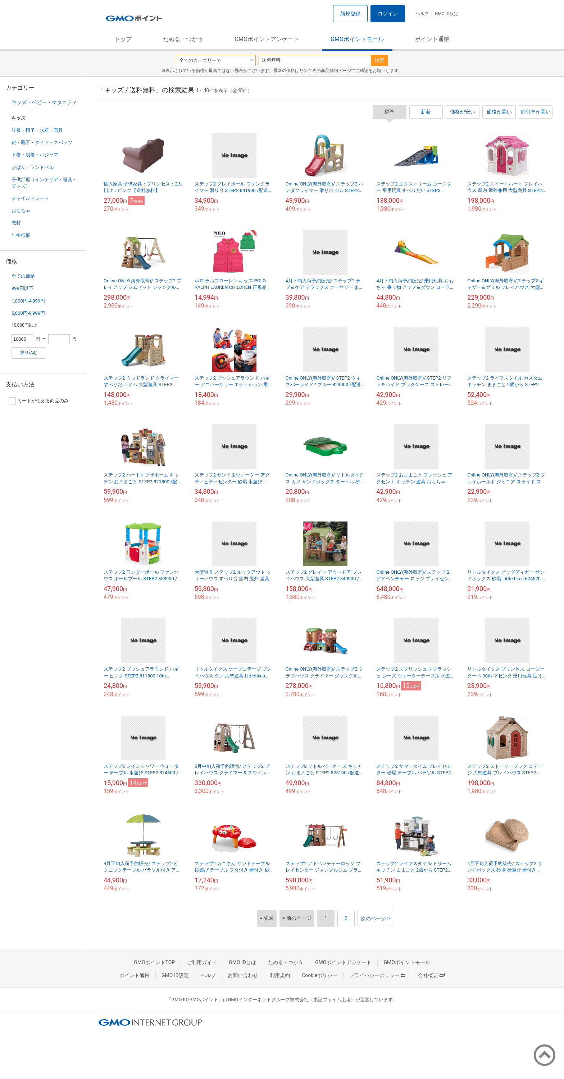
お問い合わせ (243, 975)
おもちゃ (21, 210)
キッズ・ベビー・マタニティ (44, 102)
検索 (379, 60)
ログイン (388, 14)
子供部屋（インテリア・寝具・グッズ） (44, 183)
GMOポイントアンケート (267, 39)
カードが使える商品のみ (39, 400)
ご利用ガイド (202, 962)
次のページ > (375, 918)
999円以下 (22, 288)
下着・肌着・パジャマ (35, 154)
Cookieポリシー (319, 975)
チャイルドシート (30, 198)
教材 (16, 222)
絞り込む (28, 352)
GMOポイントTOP (154, 962)
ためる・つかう (183, 39)
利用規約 (280, 975)
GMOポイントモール (357, 39)
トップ (123, 39)
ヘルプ (422, 13)
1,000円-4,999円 (28, 301)
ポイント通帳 (432, 39)
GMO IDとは (242, 962)
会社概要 (431, 975)
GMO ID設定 (446, 13)
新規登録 (350, 14)
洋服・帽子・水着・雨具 (37, 130)
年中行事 (21, 235)
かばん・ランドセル (33, 167)
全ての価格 (23, 276)
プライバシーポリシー (377, 975)
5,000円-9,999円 (28, 313)
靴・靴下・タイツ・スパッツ (42, 142)
